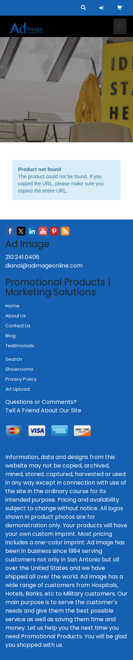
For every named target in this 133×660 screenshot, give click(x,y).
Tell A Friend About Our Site (43, 410)
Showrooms (19, 369)
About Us (15, 315)
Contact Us (18, 325)
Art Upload (17, 389)
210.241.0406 (22, 257)
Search (13, 359)
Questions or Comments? (41, 402)
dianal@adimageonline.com (44, 266)
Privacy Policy (21, 379)
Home (12, 305)
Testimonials (19, 345)
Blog (10, 335)
